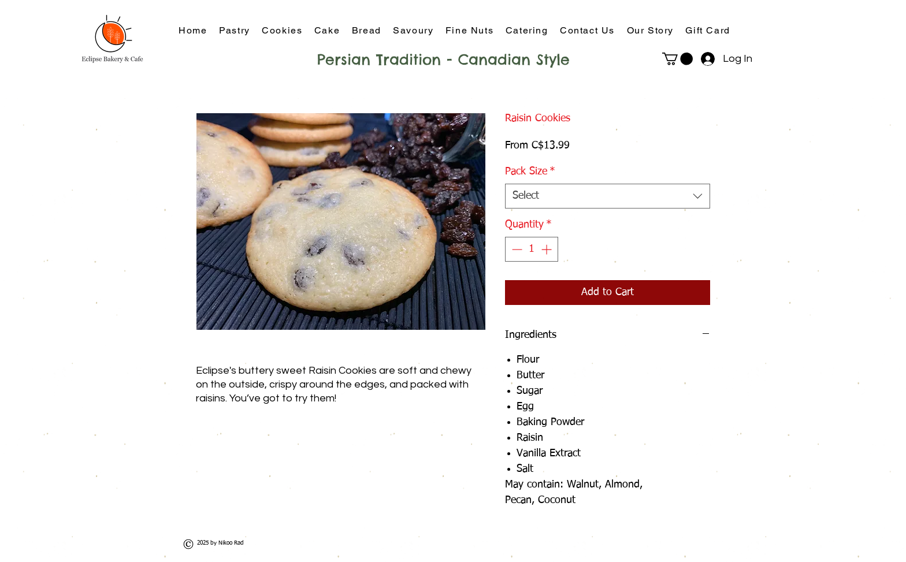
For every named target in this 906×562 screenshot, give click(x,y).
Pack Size (530, 171)
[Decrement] (516, 249)
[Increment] (547, 249)
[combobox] (607, 196)
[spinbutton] (532, 249)
